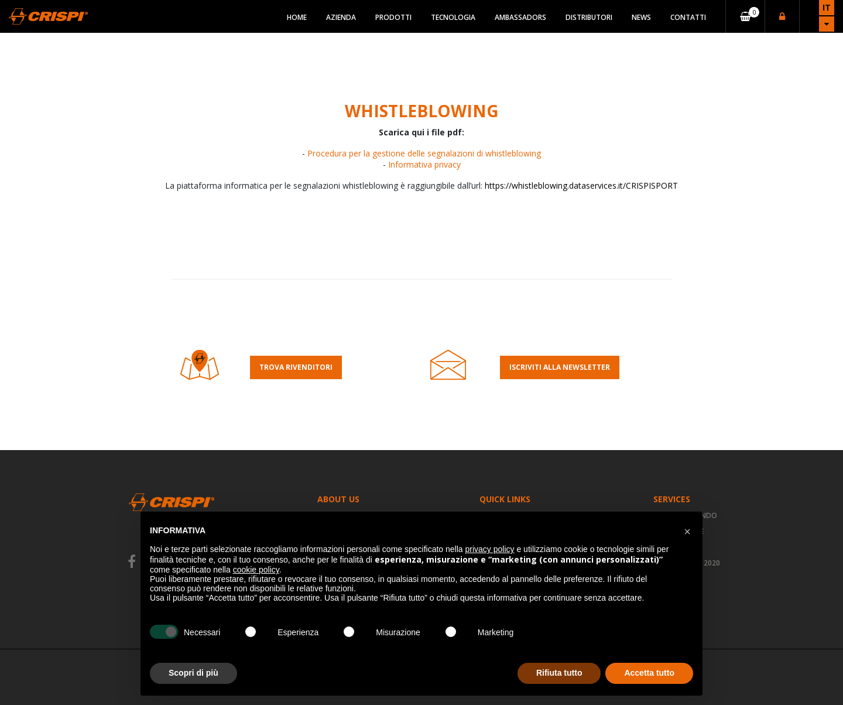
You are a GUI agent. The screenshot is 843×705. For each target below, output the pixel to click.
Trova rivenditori (296, 367)
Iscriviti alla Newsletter (559, 367)
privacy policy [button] (490, 549)
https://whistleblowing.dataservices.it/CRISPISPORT (581, 185)
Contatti (688, 17)
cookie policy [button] (256, 569)
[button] (687, 530)
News (641, 17)
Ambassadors (520, 17)
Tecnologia (453, 17)
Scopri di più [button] (193, 672)
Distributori (589, 17)
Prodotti (393, 17)
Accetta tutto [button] (649, 672)
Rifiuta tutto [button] (559, 672)
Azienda (341, 17)
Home (297, 17)
